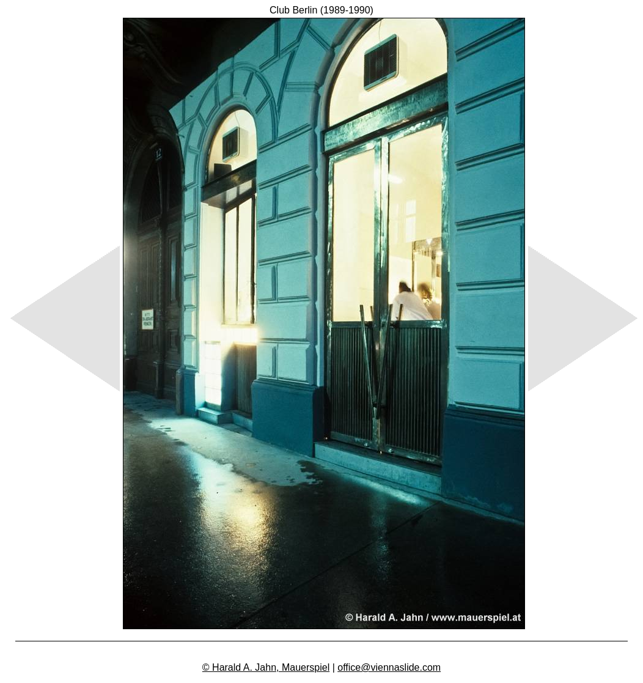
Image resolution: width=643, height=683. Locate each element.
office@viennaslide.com (389, 667)
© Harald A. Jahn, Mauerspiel (265, 667)
